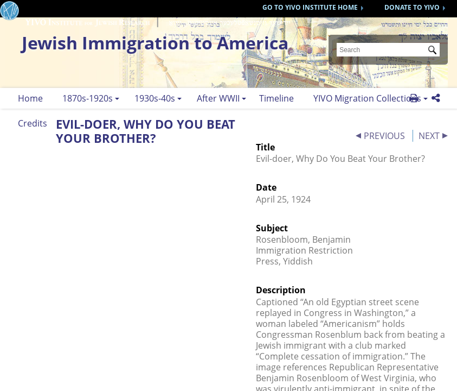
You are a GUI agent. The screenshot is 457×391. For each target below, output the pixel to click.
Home (30, 98)
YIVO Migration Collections (367, 98)
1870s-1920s (87, 98)
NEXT (429, 136)
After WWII (218, 98)
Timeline (276, 98)
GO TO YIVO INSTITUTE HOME (310, 7)
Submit (434, 51)
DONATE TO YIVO (412, 7)
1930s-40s (154, 98)
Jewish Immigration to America (155, 42)
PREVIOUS (384, 136)
